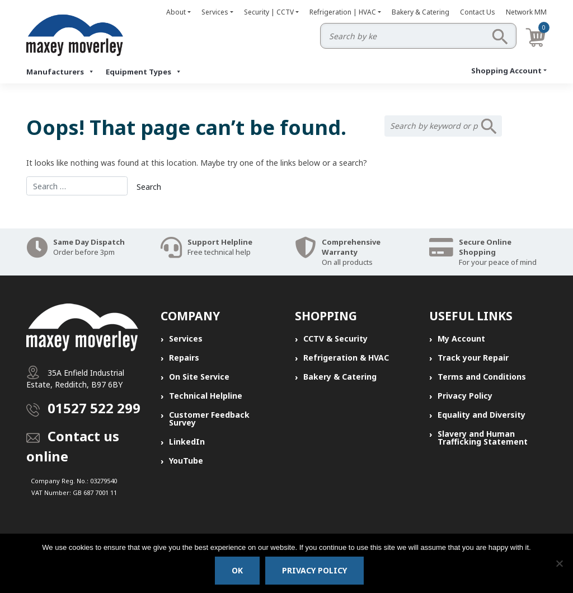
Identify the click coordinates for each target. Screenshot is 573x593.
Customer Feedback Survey (209, 418)
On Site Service (199, 376)
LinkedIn (187, 441)
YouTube (186, 460)
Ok (237, 570)
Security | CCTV (269, 12)
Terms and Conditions (482, 376)
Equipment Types (144, 71)
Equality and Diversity (481, 414)
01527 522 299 (94, 408)
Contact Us (477, 12)
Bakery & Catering (420, 12)
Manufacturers (60, 71)
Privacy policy (314, 570)
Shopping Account (506, 71)
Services (214, 12)
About (176, 12)
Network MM (526, 12)
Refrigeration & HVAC (346, 357)
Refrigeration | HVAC (342, 12)
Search (500, 36)
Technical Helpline (205, 395)
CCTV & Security (335, 338)
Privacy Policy (465, 395)
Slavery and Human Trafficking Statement (483, 437)
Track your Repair (473, 357)
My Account (461, 338)
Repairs (184, 357)
